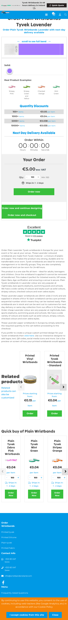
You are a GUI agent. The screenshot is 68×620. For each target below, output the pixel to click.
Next (63, 387)
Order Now (11, 494)
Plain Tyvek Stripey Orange (57, 445)
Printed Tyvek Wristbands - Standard (54, 360)
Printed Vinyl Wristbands (30, 359)
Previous (21, 387)
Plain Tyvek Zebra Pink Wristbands (12, 447)
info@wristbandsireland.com (18, 576)
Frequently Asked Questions (14, 593)
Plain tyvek (6, 542)
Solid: (7, 65)
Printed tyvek (7, 532)
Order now (22, 208)
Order (30, 413)
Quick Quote (58, 5)
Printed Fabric (8, 548)
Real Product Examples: (18, 80)
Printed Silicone (8, 537)
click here (29, 335)
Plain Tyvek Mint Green (34, 445)
